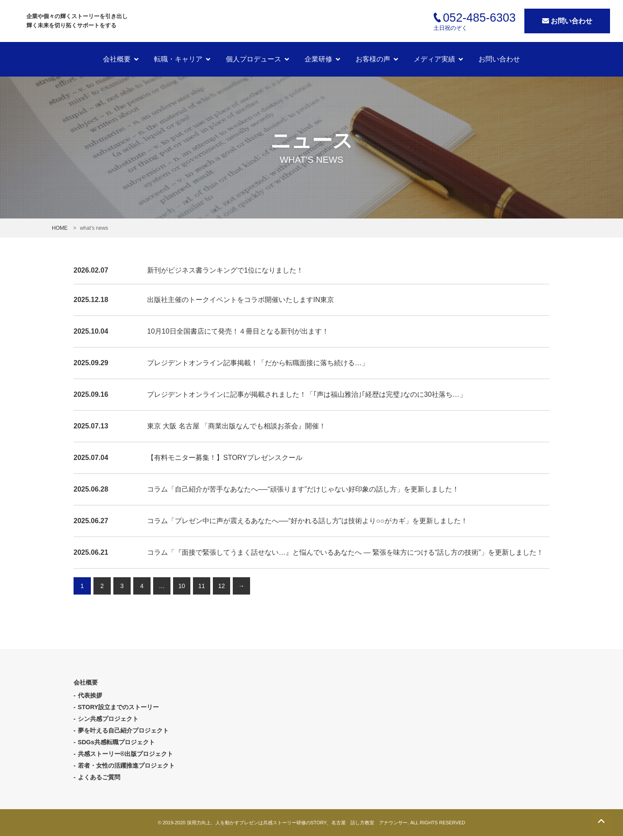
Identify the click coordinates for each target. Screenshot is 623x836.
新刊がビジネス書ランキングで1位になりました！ (225, 270)
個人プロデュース (253, 59)
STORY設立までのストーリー (118, 707)
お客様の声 (373, 59)
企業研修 (318, 59)
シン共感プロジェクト (108, 718)
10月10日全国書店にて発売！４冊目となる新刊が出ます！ (238, 331)
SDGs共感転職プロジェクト (116, 742)
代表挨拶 (90, 695)
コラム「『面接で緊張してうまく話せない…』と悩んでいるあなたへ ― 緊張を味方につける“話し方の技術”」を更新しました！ (345, 552)
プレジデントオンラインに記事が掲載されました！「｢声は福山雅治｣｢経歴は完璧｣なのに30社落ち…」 (306, 394)
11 (201, 585)
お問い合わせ (567, 21)
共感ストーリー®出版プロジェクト (125, 753)
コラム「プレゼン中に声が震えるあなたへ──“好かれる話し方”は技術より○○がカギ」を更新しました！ (307, 520)
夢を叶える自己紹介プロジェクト (123, 730)
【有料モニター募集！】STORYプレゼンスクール (224, 457)
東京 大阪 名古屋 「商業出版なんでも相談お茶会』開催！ (236, 426)
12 (221, 585)
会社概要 (117, 59)
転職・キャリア (178, 59)
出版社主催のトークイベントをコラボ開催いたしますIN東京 (240, 299)
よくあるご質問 (99, 777)
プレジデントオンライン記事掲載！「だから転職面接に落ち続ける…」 (258, 363)
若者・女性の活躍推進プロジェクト (126, 765)
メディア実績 (434, 59)
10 (181, 585)
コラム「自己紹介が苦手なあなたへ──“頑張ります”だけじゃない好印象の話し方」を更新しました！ (303, 489)
